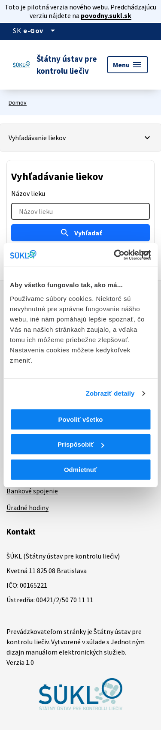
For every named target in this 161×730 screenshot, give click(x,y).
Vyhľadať (81, 233)
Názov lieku (28, 193)
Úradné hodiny (27, 507)
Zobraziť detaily (110, 393)
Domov (18, 102)
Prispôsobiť (81, 444)
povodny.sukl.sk (106, 15)
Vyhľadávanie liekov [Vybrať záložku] (37, 137)
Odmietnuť (80, 469)
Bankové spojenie (32, 491)
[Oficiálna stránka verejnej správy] (40, 30)
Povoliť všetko (80, 419)
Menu (127, 65)
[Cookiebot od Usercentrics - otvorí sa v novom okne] (114, 255)
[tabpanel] (80, 213)
